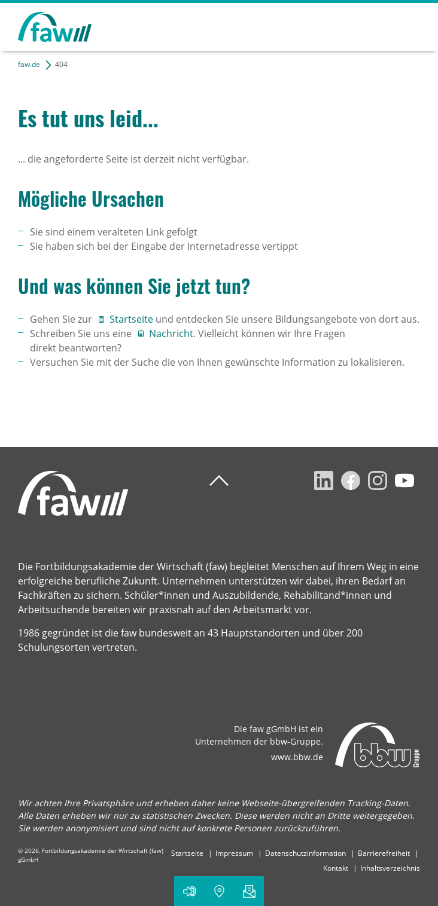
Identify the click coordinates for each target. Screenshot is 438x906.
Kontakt (335, 868)
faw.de (29, 64)
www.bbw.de (297, 757)
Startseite (133, 319)
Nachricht (171, 333)
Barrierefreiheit (384, 853)
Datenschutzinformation (305, 853)
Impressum (234, 853)
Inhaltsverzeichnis (390, 868)
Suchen (368, 25)
